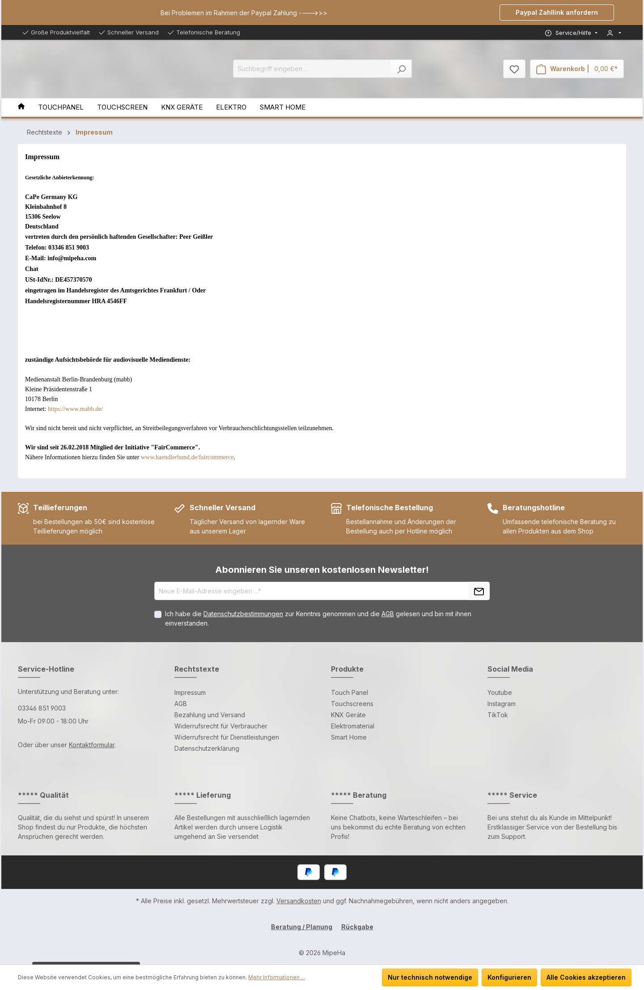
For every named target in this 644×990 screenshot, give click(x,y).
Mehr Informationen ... (276, 977)
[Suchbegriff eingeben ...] (312, 68)
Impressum (190, 692)
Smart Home (349, 737)
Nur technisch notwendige (430, 977)
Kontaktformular (91, 745)
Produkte (347, 668)
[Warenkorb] (576, 69)
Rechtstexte (196, 668)
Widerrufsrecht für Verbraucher (220, 726)
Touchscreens (352, 703)
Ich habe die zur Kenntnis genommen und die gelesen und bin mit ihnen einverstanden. (318, 618)
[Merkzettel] (514, 69)
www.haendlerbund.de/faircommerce (187, 457)
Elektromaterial (352, 726)
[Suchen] (401, 68)
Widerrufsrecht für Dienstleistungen (226, 737)
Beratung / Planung (301, 927)
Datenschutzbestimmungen (243, 614)
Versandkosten (298, 901)
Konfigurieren (509, 977)
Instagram (501, 703)
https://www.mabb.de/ (75, 409)
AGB (387, 614)
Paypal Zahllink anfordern (557, 12)
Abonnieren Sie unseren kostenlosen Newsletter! (322, 569)
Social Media (510, 668)
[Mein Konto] (614, 33)
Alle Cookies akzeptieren (586, 977)
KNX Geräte (348, 715)
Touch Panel (349, 692)
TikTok (497, 715)
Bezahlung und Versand (209, 715)
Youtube (499, 692)
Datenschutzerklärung (206, 748)
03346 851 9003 (42, 708)
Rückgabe (357, 927)
